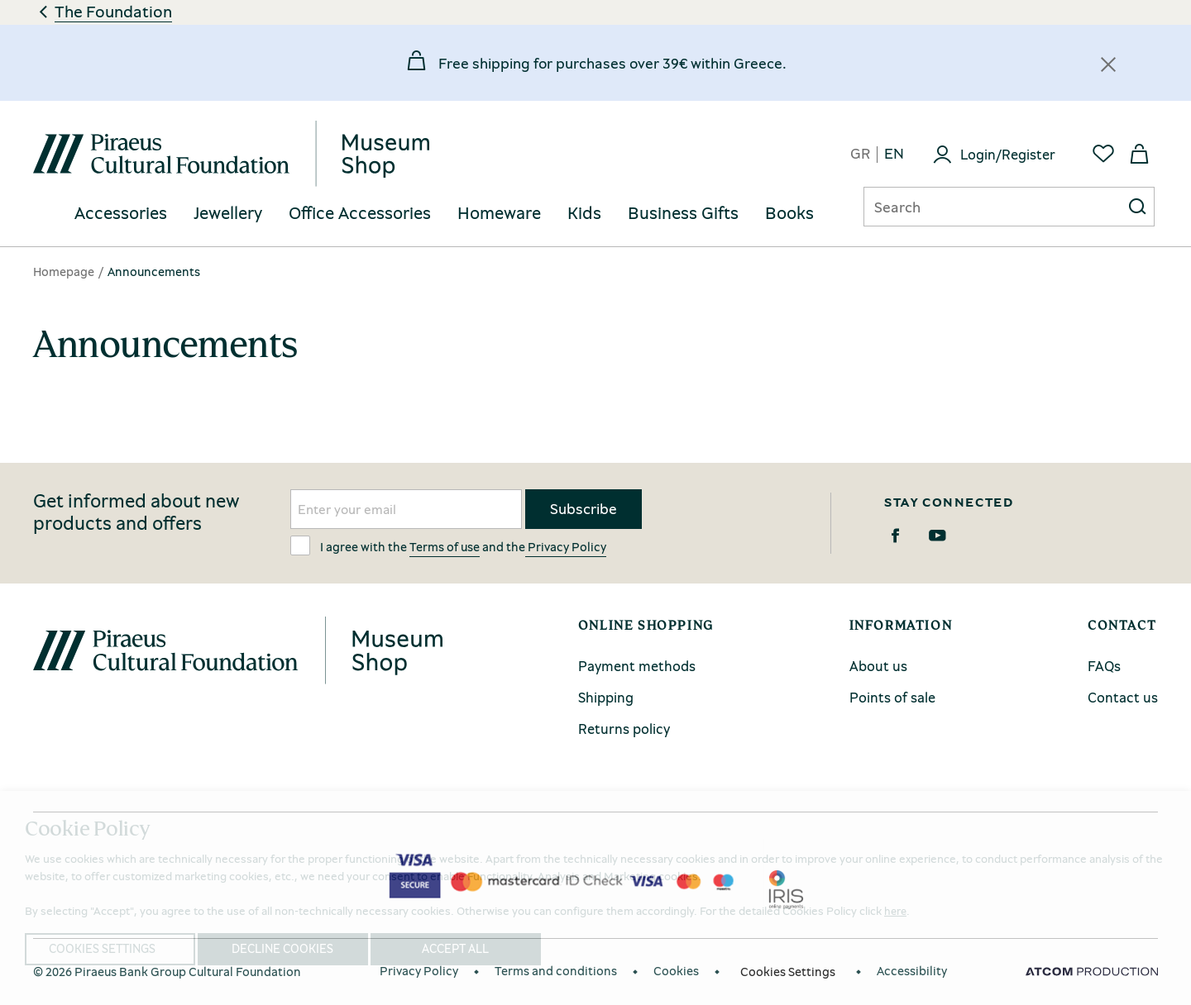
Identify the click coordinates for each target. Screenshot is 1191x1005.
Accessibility (912, 971)
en (894, 154)
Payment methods (637, 665)
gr (860, 154)
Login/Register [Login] (1007, 154)
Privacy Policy (565, 546)
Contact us (1123, 697)
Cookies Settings (787, 971)
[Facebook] (895, 535)
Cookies (676, 971)
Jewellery (228, 213)
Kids (584, 213)
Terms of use (444, 546)
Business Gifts (683, 213)
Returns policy (624, 728)
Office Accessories (360, 213)
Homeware (499, 213)
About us (878, 665)
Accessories (120, 213)
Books (789, 213)
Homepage (63, 271)
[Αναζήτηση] (979, 207)
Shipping (606, 697)
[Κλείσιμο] (1108, 64)
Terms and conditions (556, 971)
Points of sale (892, 697)
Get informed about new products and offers (136, 512)
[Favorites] (1103, 153)
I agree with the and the (448, 545)
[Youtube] (937, 535)
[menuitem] (121, 214)
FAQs (1104, 665)
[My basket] (1140, 153)
